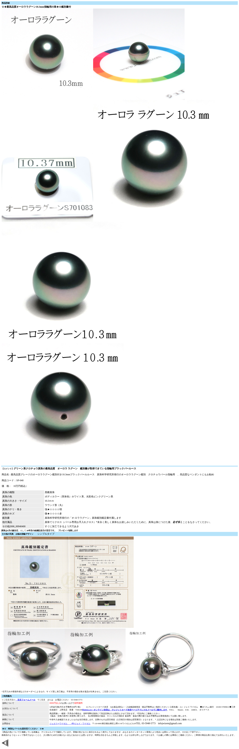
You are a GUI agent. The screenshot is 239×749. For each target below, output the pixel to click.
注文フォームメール (25, 700)
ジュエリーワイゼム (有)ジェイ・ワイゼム (70, 723)
